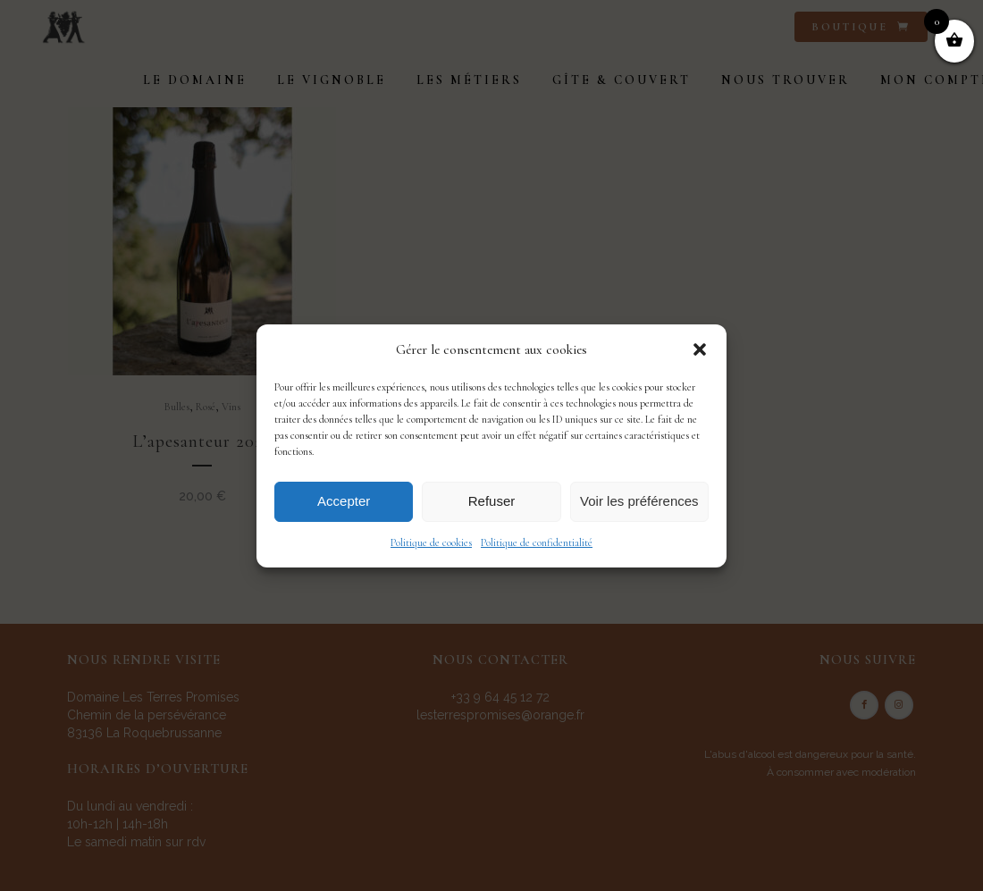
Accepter (343, 501)
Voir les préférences (639, 501)
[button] (700, 349)
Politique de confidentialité (536, 542)
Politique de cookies (431, 542)
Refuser (492, 501)
